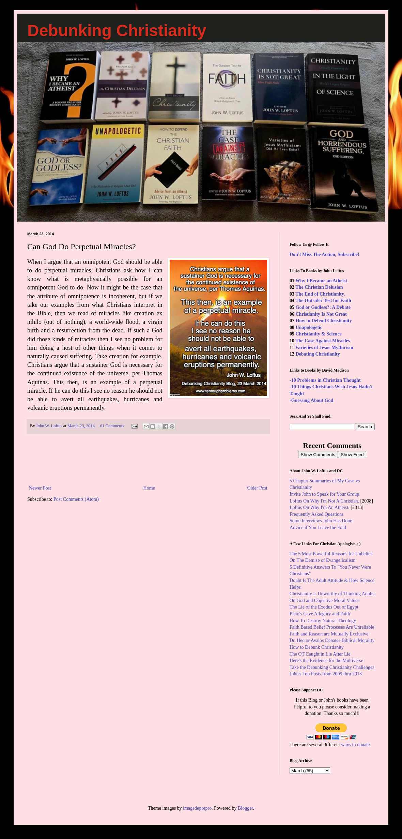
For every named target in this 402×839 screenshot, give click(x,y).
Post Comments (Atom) (76, 499)
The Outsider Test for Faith (323, 300)
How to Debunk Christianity (317, 647)
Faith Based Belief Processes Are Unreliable (332, 627)
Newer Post (40, 488)
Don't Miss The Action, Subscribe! (324, 254)
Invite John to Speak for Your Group (324, 494)
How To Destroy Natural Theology (323, 620)
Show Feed (352, 454)
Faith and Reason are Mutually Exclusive (329, 633)
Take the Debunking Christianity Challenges (332, 667)
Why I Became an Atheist (321, 280)
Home (149, 488)
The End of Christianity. (320, 294)
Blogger (245, 808)
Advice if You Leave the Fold (318, 527)
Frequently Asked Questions (317, 514)
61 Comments (112, 425)
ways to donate (355, 744)
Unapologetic (309, 327)
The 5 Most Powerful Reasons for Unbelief (331, 553)
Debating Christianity (318, 354)
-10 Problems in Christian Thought (325, 380)
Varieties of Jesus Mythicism (324, 347)
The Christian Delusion (319, 287)
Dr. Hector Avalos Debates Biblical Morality (332, 640)
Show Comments (318, 454)
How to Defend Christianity (324, 320)
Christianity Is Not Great (321, 314)
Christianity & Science (319, 333)
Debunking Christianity (116, 30)
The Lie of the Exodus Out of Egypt (324, 607)
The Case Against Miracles (322, 340)
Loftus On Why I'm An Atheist (319, 507)
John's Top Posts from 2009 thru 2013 (326, 673)
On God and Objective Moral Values (324, 600)
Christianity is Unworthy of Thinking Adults (332, 593)
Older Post (257, 488)
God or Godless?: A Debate (323, 307)
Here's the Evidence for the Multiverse (326, 660)
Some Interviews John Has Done (321, 520)
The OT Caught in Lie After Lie (320, 654)
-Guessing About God (311, 400)
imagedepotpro (197, 808)
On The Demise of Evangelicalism (322, 560)
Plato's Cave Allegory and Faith (320, 613)
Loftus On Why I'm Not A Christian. (324, 501)
